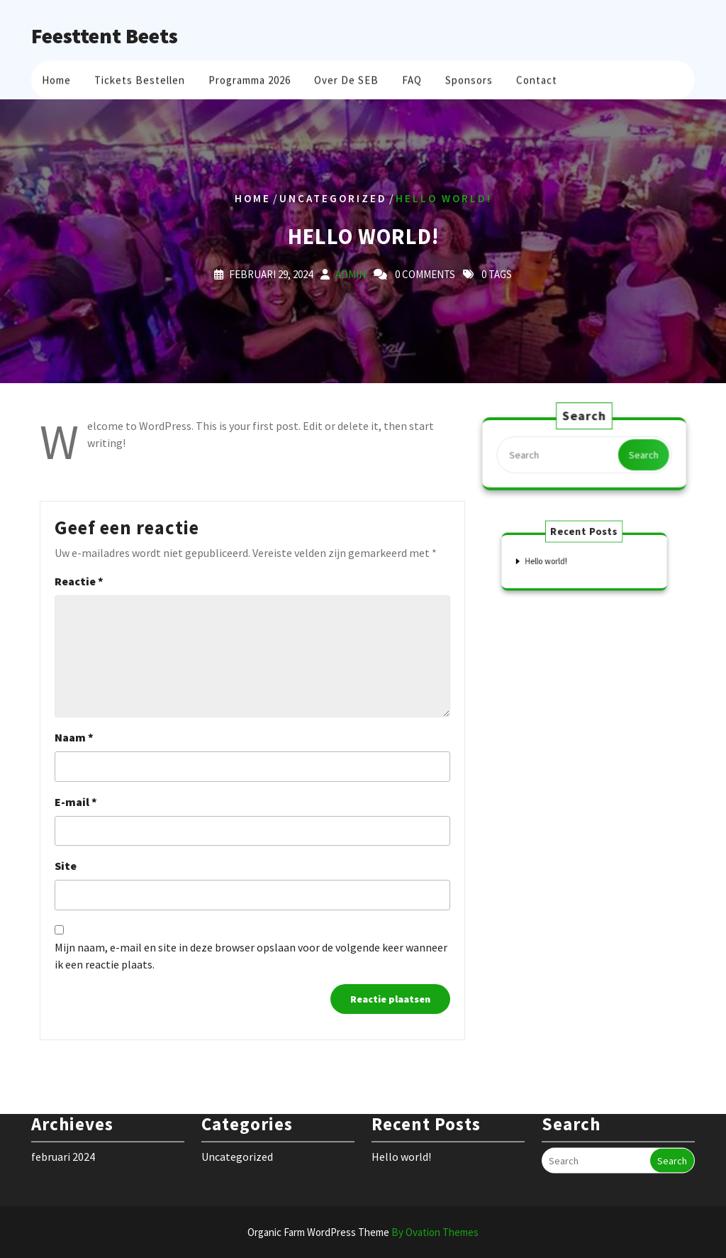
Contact (536, 78)
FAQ (412, 78)
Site (66, 866)
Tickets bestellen (139, 78)
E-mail (76, 802)
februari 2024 (63, 1139)
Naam (74, 737)
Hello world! (554, 560)
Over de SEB (346, 78)
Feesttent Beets (104, 35)
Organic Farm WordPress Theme (363, 1232)
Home (56, 78)
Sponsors (469, 78)
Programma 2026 (249, 78)
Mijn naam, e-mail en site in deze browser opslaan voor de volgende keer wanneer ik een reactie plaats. (251, 955)
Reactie (79, 581)
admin (350, 273)
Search (642, 454)
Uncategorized (333, 198)
